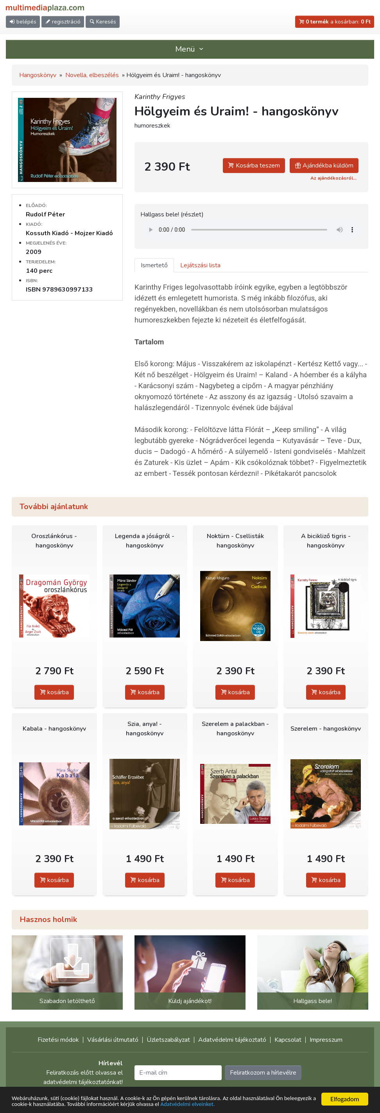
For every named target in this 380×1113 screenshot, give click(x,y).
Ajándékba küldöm (324, 165)
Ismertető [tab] (154, 265)
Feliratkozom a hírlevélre (263, 1072)
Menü (190, 49)
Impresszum (326, 1040)
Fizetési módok (58, 1040)
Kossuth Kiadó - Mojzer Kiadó (69, 233)
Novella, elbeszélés (92, 75)
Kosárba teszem (254, 165)
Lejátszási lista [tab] (200, 265)
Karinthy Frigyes (159, 96)
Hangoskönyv (37, 75)
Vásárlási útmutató (112, 1040)
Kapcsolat (287, 1040)
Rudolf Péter (45, 214)
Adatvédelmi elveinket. (258, 1104)
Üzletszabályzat (168, 1040)
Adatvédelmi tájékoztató (232, 1040)
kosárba (54, 692)
